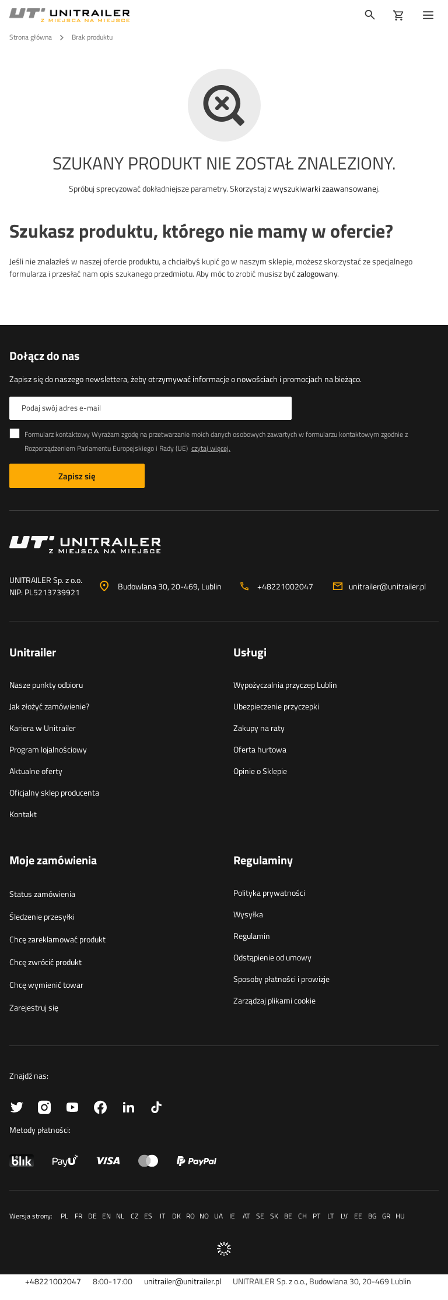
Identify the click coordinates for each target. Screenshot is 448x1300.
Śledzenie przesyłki (42, 916)
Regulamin (251, 936)
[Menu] (430, 15)
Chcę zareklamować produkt (57, 939)
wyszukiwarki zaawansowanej (325, 188)
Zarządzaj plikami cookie (274, 1000)
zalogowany (317, 273)
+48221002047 (285, 586)
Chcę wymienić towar (46, 984)
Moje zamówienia (53, 861)
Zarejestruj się (33, 1007)
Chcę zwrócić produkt (45, 962)
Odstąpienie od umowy (272, 957)
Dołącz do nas (44, 355)
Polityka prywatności (269, 892)
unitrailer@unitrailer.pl (387, 586)
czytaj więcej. (210, 448)
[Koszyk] (398, 15)
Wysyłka (248, 914)
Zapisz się (77, 476)
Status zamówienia (42, 894)
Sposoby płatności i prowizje (281, 979)
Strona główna (30, 37)
